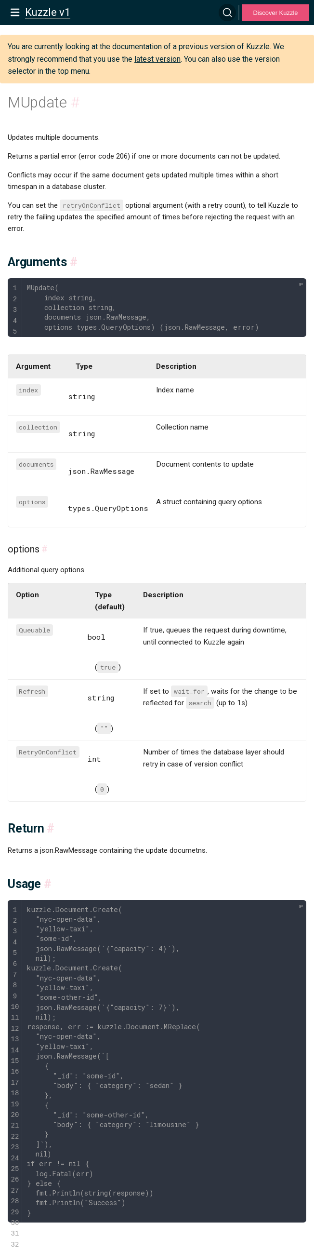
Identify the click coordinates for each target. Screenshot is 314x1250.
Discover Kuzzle (275, 12)
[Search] (227, 12)
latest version (157, 59)
